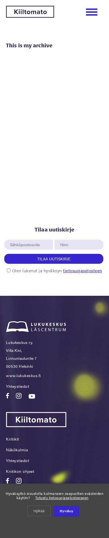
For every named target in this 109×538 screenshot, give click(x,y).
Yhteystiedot (17, 386)
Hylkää (39, 510)
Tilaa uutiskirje (53, 258)
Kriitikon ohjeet (20, 471)
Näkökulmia (17, 449)
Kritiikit (12, 439)
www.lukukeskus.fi (23, 375)
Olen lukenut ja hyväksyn (57, 270)
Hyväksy (66, 511)
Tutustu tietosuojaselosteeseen (62, 497)
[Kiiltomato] (30, 16)
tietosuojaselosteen (82, 270)
